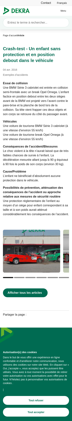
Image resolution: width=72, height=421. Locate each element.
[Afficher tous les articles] (25, 292)
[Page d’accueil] (10, 35)
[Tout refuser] (36, 400)
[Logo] (18, 11)
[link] (62, 3)
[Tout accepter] (36, 412)
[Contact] (46, 3)
